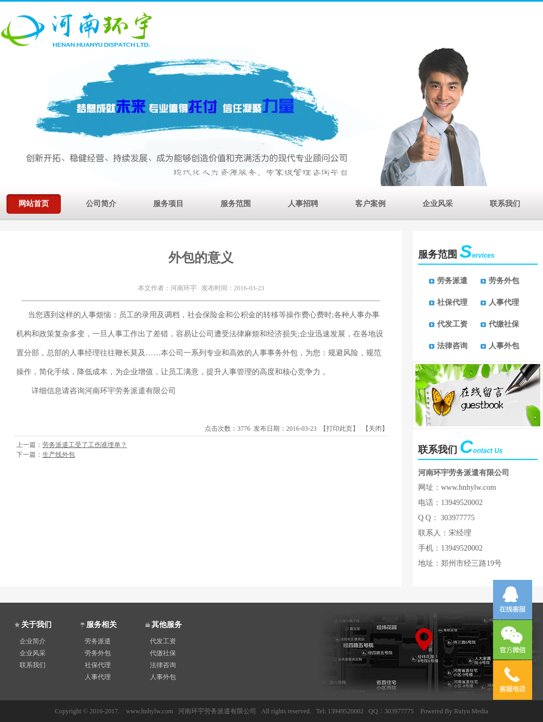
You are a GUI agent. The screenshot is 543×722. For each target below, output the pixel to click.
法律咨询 (452, 346)
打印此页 (339, 428)
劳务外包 (504, 281)
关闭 (375, 428)
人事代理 (504, 302)
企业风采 (437, 203)
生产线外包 (58, 454)
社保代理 (452, 302)
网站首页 (33, 203)
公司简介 (101, 203)
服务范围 (235, 203)
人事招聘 (303, 203)
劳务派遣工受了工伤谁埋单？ (84, 445)
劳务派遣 (452, 281)
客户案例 (370, 203)
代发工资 (452, 324)
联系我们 (505, 203)
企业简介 (33, 641)
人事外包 (504, 346)
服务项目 (168, 203)
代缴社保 (504, 324)
